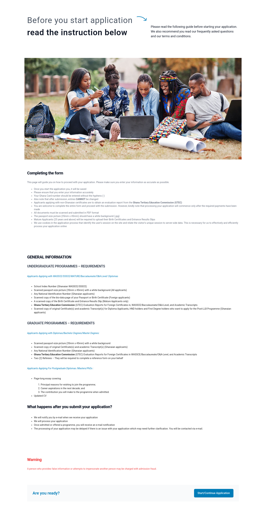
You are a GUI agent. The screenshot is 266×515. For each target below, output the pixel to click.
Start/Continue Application (214, 493)
